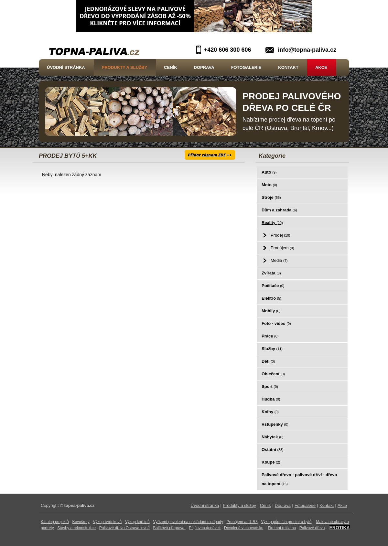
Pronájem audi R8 (242, 521)
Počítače (273, 285)
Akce (321, 67)
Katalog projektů (55, 521)
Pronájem (282, 247)
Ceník (170, 67)
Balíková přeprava (169, 528)
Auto (269, 172)
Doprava (204, 67)
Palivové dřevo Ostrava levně (124, 528)
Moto (269, 184)
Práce (270, 336)
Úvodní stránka (66, 67)
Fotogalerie (246, 67)
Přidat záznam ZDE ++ (210, 155)
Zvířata (271, 273)
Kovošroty (80, 521)
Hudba (271, 399)
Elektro (271, 298)
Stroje (271, 197)
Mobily (271, 310)
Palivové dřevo (312, 528)
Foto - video (276, 323)
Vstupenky (275, 424)
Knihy (270, 411)
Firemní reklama (282, 528)
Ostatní (273, 449)
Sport (270, 386)
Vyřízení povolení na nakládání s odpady (188, 521)
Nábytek (272, 436)
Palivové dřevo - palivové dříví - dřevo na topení (299, 479)
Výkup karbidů (137, 521)
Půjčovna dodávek (205, 528)
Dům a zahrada (279, 210)
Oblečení (273, 373)
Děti (268, 361)
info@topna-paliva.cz (307, 50)
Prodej (280, 235)
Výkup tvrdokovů (107, 521)
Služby (272, 348)
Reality (272, 222)
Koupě (271, 462)
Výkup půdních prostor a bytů (286, 521)
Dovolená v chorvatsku (243, 528)
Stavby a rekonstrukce (76, 528)
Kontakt (288, 67)
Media (279, 260)
